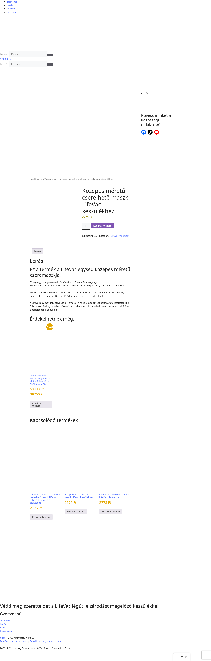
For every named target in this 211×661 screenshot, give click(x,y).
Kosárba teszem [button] (37, 415)
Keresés (4, 54)
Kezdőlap (34, 178)
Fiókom (11, 8)
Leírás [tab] (37, 262)
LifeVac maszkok (49, 178)
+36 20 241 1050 (18, 652)
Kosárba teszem (102, 225)
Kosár (10, 5)
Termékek (12, 1)
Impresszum (6, 642)
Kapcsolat (12, 12)
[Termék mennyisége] (86, 226)
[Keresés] (50, 55)
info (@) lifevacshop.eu (50, 652)
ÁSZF (2, 638)
